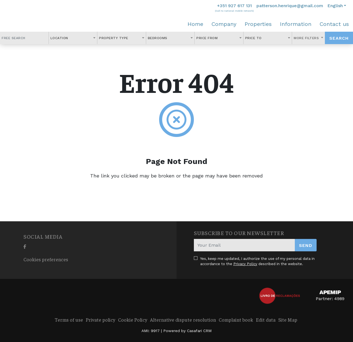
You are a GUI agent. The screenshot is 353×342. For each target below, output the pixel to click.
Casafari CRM (199, 330)
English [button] (335, 5)
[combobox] (73, 38)
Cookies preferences (45, 259)
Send (305, 245)
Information (295, 24)
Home (195, 24)
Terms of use (69, 319)
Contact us (334, 24)
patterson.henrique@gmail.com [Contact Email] (289, 5)
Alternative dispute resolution (183, 319)
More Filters (307, 38)
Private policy (100, 319)
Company (224, 24)
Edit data (266, 319)
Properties (258, 24)
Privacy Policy (245, 264)
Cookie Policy (132, 319)
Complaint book (236, 319)
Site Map (287, 319)
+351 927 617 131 (234, 5)
